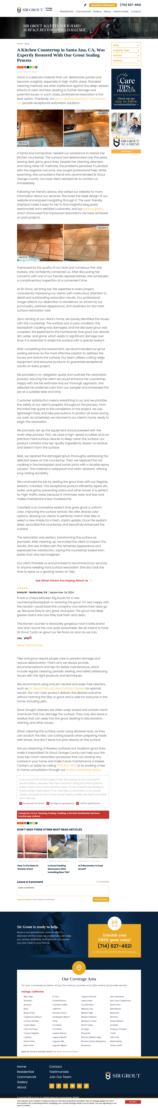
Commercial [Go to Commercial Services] (83, 11)
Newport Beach (88, 1017)
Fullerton (56, 1008)
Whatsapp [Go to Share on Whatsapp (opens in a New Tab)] (31, 67)
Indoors (36, 816)
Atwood (27, 1004)
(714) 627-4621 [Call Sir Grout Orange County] (130, 5)
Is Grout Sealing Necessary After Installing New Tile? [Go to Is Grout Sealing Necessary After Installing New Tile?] (59, 869)
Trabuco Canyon (118, 1029)
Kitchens (95, 813)
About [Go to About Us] (107, 11)
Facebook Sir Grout (33, 803)
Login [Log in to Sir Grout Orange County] (19, 899)
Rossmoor (86, 1045)
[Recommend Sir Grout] (126, 133)
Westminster (116, 1041)
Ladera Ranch (59, 1033)
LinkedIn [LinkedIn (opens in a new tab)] (79, 1086)
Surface (117, 60)
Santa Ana (115, 1004)
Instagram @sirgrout (62, 803)
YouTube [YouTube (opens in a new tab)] (72, 1086)
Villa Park (114, 1037)
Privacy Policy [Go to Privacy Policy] (99, 1101)
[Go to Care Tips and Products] (126, 89)
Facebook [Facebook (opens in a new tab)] (58, 1086)
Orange (85, 1029)
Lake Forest (86, 1000)
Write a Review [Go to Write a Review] (85, 5)
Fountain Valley (59, 1004)
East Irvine (28, 1045)
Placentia (85, 1033)
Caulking (61, 813)
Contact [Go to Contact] (136, 11)
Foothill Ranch (59, 1000)
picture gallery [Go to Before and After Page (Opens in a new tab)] (93, 209)
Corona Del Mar (31, 1021)
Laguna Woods (88, 996)
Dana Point (29, 1041)
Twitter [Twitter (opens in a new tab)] (65, 1086)
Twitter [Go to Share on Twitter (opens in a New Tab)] (28, 67)
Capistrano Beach (33, 1017)
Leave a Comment (30, 882)
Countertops (24, 816)
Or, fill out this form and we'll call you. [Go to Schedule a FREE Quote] (115, 952)
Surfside (114, 1025)
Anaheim (28, 1000)
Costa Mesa (29, 1025)
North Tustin (87, 1025)
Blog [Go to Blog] (27, 43)
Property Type (121, 50)
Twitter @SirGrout (89, 803)
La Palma (57, 1029)
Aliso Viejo (28, 996)
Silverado (114, 1012)
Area (116, 45)
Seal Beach (115, 1008)
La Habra (57, 1025)
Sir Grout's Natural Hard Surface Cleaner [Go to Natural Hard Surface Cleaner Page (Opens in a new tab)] (57, 688)
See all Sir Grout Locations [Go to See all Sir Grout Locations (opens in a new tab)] (65, 1051)
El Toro (55, 996)
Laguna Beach (59, 1037)
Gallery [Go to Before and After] (97, 11)
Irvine (54, 1021)
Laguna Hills (58, 1041)
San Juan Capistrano (120, 1000)
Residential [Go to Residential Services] (66, 11)
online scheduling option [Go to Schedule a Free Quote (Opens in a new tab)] (83, 770)
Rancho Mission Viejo (91, 1037)
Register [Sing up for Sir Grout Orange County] (29, 899)
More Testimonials (29, 645)
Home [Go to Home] (20, 43)
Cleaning (42, 813)
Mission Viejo (87, 1012)
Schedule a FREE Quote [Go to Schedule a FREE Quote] (103, 5)
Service (117, 55)
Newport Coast (88, 1021)
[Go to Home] (37, 9)
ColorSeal (72, 813)
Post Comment (101, 899)
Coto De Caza (31, 1029)
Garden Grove (59, 1012)
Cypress (28, 1037)
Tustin (113, 1033)
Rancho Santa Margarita (93, 1041)
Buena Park (29, 1012)
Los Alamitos (87, 1004)
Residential (84, 813)
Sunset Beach (116, 1021)
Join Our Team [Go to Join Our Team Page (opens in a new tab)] (60, 1077)
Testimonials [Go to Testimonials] (121, 11)
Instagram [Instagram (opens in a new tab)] (51, 1086)
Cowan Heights (31, 1033)
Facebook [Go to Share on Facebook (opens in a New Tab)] (25, 67)
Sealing (52, 813)
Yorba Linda (116, 1045)
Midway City (87, 1008)
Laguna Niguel (59, 1045)
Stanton (114, 1017)
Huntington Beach (61, 1017)
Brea (26, 1008)
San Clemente (117, 996)
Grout (34, 813)
